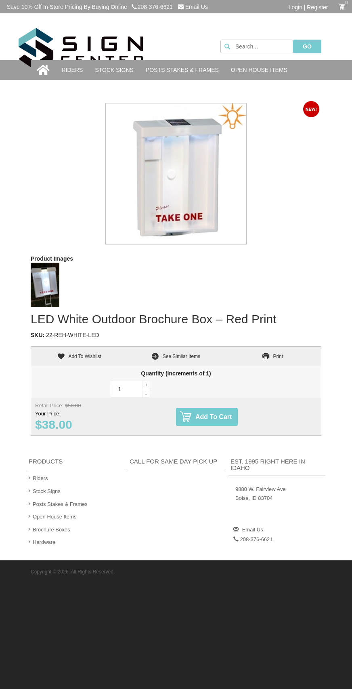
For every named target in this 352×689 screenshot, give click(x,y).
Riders (72, 70)
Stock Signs (114, 70)
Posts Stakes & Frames (182, 70)
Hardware (41, 541)
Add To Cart (206, 417)
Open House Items (259, 70)
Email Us (193, 7)
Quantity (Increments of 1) (176, 373)
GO (307, 46)
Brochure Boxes (48, 529)
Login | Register (308, 7)
